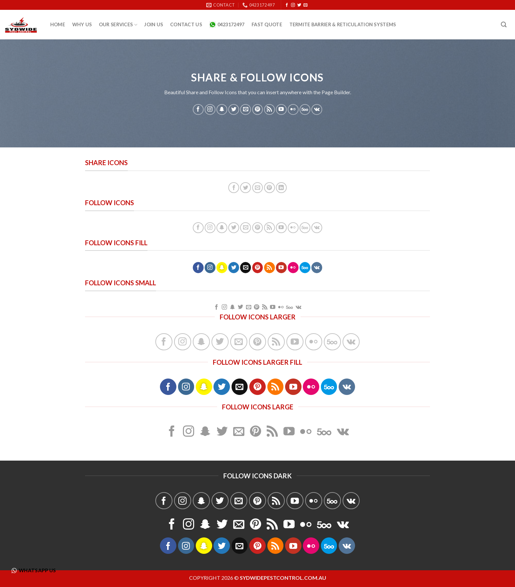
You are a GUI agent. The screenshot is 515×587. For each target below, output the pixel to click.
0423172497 (227, 24)
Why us (82, 24)
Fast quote (267, 24)
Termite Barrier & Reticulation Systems (342, 24)
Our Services (118, 25)
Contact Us (186, 24)
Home (57, 24)
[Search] (503, 24)
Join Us (153, 24)
